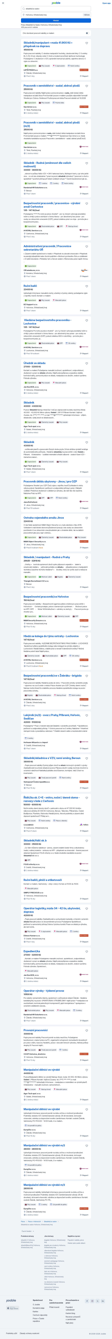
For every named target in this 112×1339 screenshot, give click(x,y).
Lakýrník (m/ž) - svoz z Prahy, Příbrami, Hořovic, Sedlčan (52, 717)
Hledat (56, 20)
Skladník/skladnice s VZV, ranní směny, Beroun (52, 758)
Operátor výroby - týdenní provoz (44, 990)
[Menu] (3, 3)
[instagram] (92, 1301)
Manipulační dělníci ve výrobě (42, 1069)
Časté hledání (28, 1231)
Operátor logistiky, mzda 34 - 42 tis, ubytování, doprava (52, 910)
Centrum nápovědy (40, 1315)
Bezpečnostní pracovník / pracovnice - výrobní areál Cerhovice (52, 205)
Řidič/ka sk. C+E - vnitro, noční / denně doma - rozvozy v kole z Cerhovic (52, 799)
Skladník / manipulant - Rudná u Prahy (47, 557)
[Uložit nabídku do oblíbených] (86, 43)
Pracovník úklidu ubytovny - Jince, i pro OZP (50, 481)
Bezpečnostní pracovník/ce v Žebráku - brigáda (53, 675)
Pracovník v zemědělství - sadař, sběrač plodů (52, 85)
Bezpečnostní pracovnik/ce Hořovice (46, 596)
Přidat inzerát (54, 1307)
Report (84, 76)
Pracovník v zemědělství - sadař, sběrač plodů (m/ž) (52, 124)
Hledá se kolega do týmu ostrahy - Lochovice (51, 636)
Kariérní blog (70, 1313)
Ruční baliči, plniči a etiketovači (43, 880)
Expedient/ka (32, 951)
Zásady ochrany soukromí (29, 1333)
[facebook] (87, 1301)
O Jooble (36, 1304)
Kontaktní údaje (38, 1308)
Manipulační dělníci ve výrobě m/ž (44, 1145)
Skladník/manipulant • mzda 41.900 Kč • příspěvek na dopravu (48, 44)
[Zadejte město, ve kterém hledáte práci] (56, 14)
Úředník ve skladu (35, 363)
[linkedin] (103, 1301)
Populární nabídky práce (76, 1240)
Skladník (29, 402)
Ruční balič (30, 285)
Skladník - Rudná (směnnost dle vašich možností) (47, 164)
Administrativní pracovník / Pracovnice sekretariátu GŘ (47, 248)
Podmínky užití (11, 1333)
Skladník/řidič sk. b (35, 840)
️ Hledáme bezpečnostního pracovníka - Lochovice (47, 322)
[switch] (87, 33)
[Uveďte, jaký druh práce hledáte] (56, 8)
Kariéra (35, 1311)
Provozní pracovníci (36, 1030)
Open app (106, 3)
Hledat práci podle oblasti (76, 1243)
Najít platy (69, 1323)
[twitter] (97, 1301)
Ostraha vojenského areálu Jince (44, 517)
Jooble (103, 1334)
